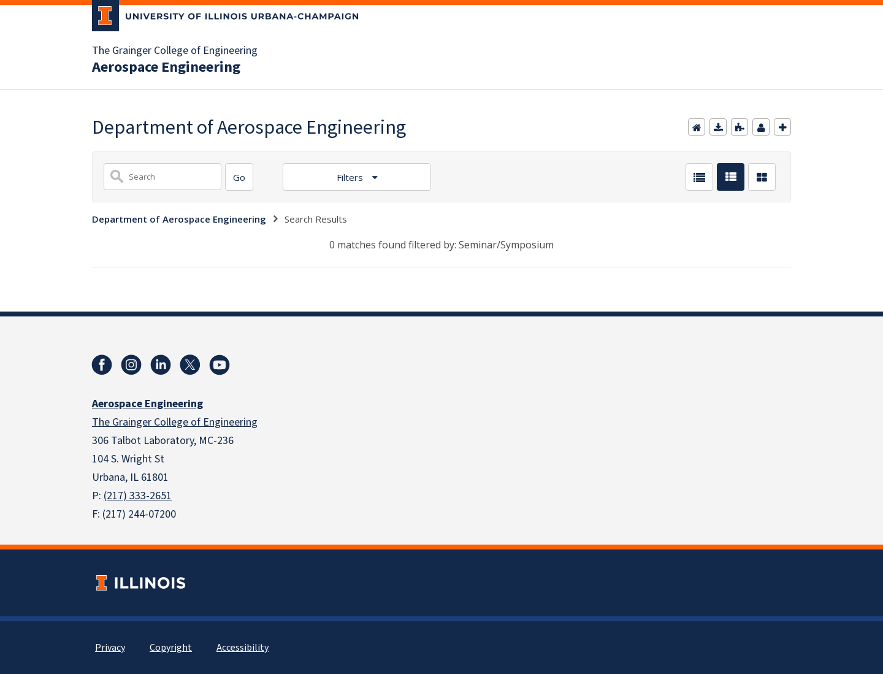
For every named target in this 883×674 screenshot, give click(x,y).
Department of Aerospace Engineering (179, 219)
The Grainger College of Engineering (175, 51)
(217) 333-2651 (138, 496)
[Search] (239, 177)
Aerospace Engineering (166, 67)
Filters (351, 177)
